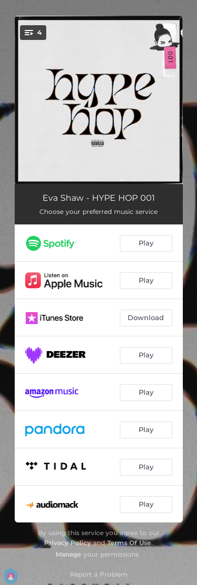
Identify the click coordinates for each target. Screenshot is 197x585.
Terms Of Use (129, 543)
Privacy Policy (67, 543)
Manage (68, 554)
